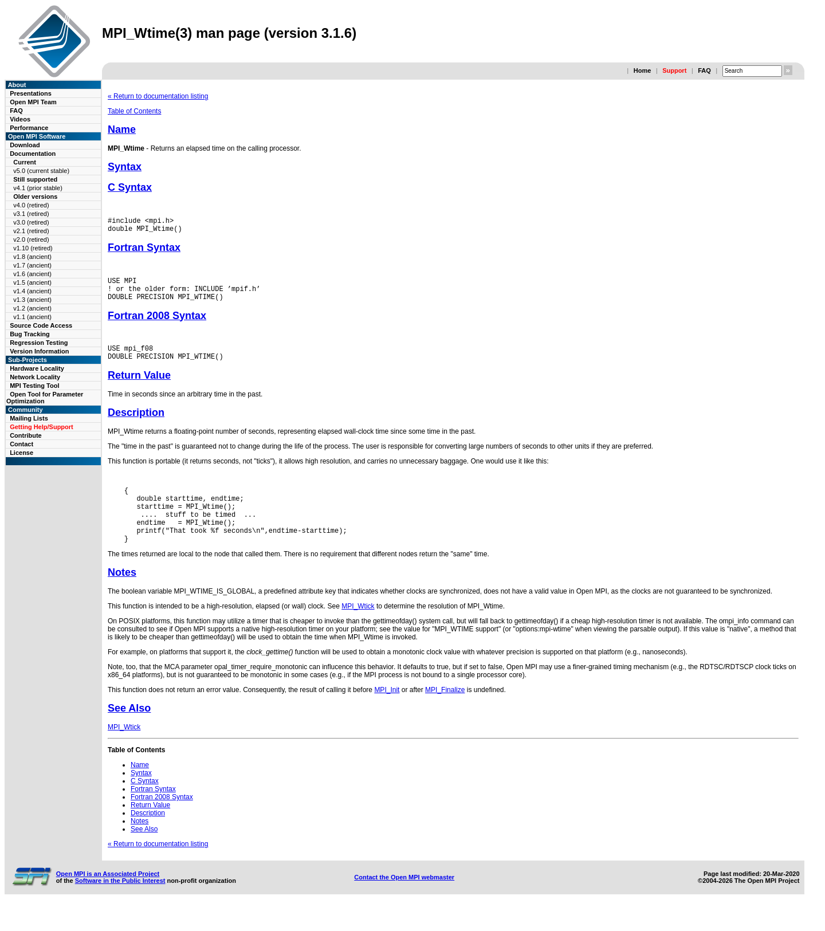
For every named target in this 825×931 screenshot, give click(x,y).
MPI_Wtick (357, 630)
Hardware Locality (37, 368)
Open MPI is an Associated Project (108, 897)
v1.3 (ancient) (32, 299)
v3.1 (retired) (31, 213)
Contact (21, 444)
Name (122, 129)
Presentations (31, 93)
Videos (20, 119)
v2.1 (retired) (31, 230)
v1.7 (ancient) (32, 265)
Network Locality (35, 377)
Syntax (125, 166)
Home (642, 70)
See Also (129, 732)
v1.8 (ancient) (32, 256)
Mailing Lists (29, 418)
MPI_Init (386, 714)
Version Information (39, 351)
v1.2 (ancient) (32, 308)
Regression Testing (39, 342)
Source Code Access (41, 325)
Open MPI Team (33, 102)
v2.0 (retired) (31, 239)
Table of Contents (134, 111)
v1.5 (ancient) (32, 282)
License (21, 452)
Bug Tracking (30, 334)
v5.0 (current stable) (41, 170)
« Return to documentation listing (158, 96)
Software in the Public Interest (120, 904)
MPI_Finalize (445, 714)
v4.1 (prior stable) (37, 187)
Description (136, 424)
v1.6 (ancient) (32, 273)
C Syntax (130, 187)
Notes (122, 596)
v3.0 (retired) (31, 222)
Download (25, 145)
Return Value (139, 387)
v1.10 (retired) (32, 248)
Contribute (26, 435)
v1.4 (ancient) (32, 291)
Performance (29, 127)
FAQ (704, 70)
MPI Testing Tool (34, 385)
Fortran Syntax (144, 251)
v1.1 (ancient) (32, 316)
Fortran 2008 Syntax (157, 324)
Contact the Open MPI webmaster (404, 901)
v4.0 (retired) (31, 205)
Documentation (33, 153)
